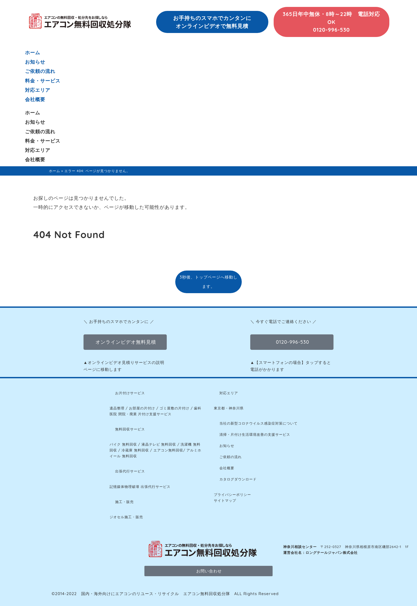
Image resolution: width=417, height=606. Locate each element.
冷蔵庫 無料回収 (135, 450)
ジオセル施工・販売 (126, 517)
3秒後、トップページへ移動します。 (208, 282)
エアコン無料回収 (168, 450)
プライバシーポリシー (232, 494)
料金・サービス (42, 81)
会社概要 (35, 99)
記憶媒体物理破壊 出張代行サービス (140, 486)
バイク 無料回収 (123, 444)
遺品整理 (117, 408)
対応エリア (37, 90)
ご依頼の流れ (40, 71)
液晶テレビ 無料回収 (158, 444)
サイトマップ (225, 500)
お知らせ (35, 62)
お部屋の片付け (142, 408)
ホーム (32, 52)
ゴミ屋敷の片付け (174, 408)
